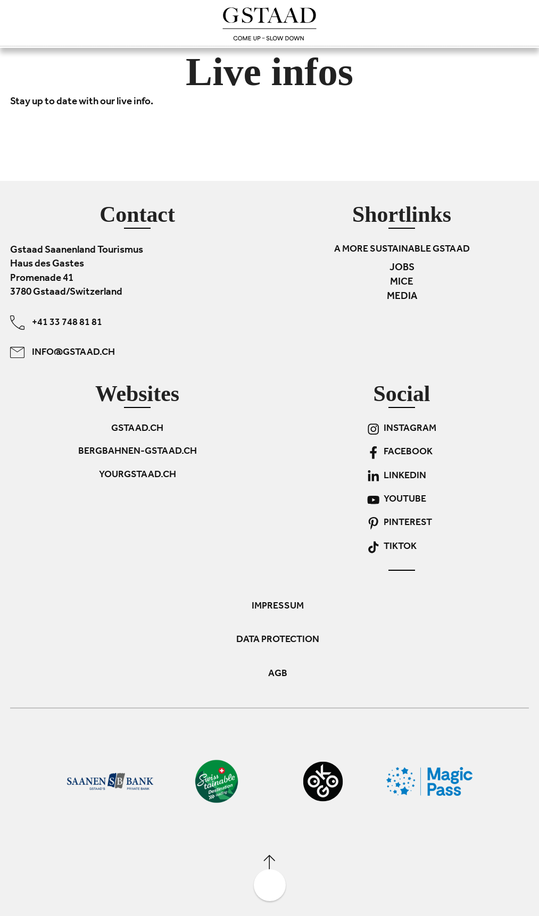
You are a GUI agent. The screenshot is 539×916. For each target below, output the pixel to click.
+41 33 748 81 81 (56, 322)
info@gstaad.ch (62, 352)
